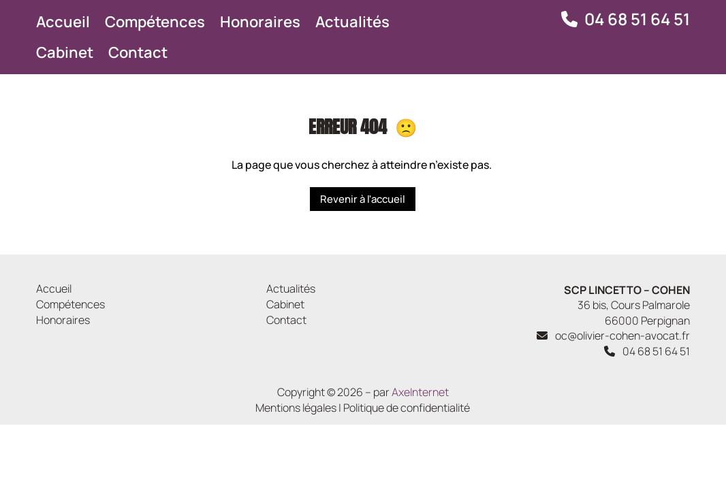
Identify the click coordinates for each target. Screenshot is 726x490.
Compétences (155, 22)
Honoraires (260, 22)
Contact (138, 53)
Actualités (352, 22)
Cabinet (64, 53)
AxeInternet (420, 392)
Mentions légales (295, 407)
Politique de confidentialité (406, 407)
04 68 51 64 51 (637, 18)
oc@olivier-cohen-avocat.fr (612, 335)
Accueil (63, 22)
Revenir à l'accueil (362, 199)
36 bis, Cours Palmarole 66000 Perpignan (627, 305)
